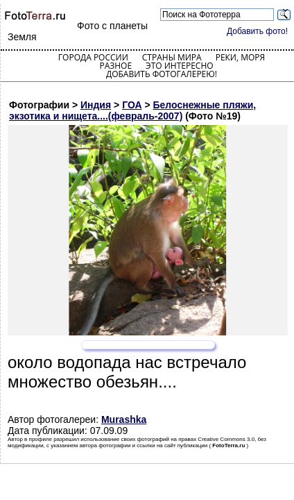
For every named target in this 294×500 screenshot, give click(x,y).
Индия (95, 104)
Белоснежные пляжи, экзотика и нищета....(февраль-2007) (132, 110)
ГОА (131, 104)
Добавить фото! (257, 31)
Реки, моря (240, 57)
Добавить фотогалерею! (161, 74)
